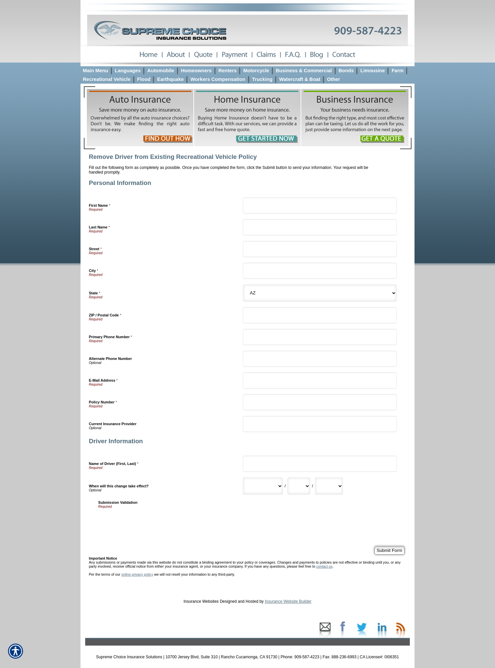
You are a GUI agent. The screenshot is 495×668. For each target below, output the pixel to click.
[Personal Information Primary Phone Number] (320, 337)
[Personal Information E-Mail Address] (320, 380)
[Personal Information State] (320, 293)
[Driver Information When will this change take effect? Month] (263, 486)
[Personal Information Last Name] (320, 227)
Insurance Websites (200, 601)
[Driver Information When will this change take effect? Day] (298, 486)
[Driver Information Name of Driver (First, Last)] (320, 464)
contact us (324, 566)
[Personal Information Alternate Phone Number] (320, 359)
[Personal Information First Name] (320, 205)
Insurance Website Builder (288, 601)
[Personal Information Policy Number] (320, 402)
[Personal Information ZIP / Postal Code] (320, 315)
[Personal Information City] (320, 271)
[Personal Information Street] (320, 249)
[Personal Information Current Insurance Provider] (320, 424)
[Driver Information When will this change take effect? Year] (329, 486)
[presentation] (149, 521)
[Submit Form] (389, 550)
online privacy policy (137, 574)
